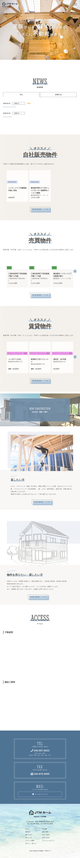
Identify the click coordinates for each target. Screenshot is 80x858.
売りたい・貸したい (31, 843)
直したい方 (28, 837)
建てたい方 (28, 834)
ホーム (27, 829)
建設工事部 (45, 832)
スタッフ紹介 (46, 834)
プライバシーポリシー (48, 840)
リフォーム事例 (29, 840)
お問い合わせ (46, 837)
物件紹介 (27, 832)
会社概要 (44, 829)
